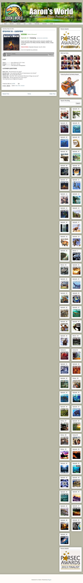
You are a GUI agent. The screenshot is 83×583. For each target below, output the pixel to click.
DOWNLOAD (39, 38)
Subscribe (44, 23)
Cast (25, 23)
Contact (51, 23)
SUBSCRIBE (45, 38)
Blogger (49, 579)
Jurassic (22, 85)
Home (5, 23)
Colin (16, 85)
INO (19, 85)
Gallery (30, 23)
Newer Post (6, 94)
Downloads (37, 23)
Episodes (19, 23)
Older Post (52, 94)
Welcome (12, 23)
